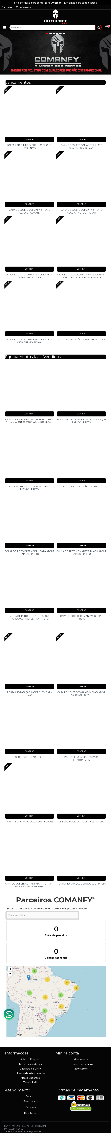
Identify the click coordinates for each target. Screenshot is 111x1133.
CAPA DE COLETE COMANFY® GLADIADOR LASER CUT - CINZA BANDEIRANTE (81, 276)
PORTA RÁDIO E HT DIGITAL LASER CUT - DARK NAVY (29, 146)
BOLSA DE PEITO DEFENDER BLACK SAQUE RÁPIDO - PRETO (81, 421)
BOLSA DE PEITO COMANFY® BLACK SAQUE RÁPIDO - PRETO (81, 552)
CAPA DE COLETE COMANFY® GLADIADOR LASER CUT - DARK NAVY (29, 341)
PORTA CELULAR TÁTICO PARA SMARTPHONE (81, 758)
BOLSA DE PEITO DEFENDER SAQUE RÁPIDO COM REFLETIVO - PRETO (29, 617)
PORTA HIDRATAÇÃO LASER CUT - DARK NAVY (29, 693)
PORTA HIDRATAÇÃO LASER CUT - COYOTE (81, 339)
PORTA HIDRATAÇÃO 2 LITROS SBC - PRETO (81, 883)
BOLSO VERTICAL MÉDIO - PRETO (81, 486)
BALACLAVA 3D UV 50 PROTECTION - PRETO (29, 419)
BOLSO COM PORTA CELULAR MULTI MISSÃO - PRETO (29, 488)
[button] (76, 988)
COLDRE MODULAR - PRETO (30, 757)
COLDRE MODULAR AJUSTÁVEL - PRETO (81, 821)
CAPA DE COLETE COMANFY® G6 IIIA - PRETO (81, 617)
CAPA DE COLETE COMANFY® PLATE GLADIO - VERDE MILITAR (81, 211)
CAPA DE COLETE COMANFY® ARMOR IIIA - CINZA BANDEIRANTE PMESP (29, 885)
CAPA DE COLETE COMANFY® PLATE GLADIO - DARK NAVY (81, 146)
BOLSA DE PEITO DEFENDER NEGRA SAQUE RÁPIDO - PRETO (29, 552)
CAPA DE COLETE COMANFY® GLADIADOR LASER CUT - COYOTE (29, 276)
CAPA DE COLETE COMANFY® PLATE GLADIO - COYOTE (29, 211)
